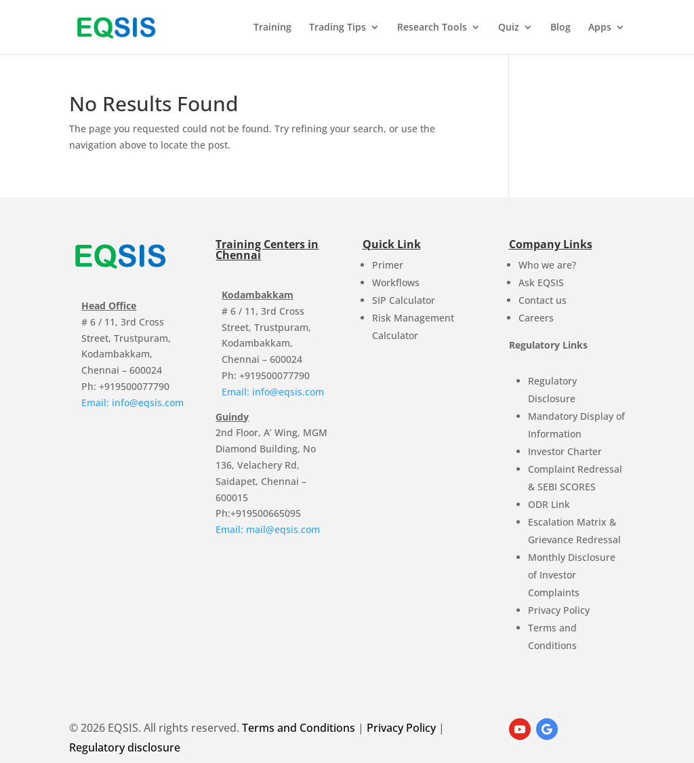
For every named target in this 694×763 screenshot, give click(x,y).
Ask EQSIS (541, 282)
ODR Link (549, 504)
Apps (599, 27)
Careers (536, 317)
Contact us (542, 300)
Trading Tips (337, 27)
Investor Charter (565, 451)
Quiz (508, 27)
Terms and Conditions (298, 727)
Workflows (396, 282)
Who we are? (547, 264)
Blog (560, 27)
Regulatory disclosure (124, 747)
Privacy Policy (559, 610)
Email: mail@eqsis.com (268, 529)
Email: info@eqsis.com (132, 402)
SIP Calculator (403, 300)
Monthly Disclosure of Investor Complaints (571, 575)
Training (272, 27)
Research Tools (432, 27)
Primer (387, 264)
